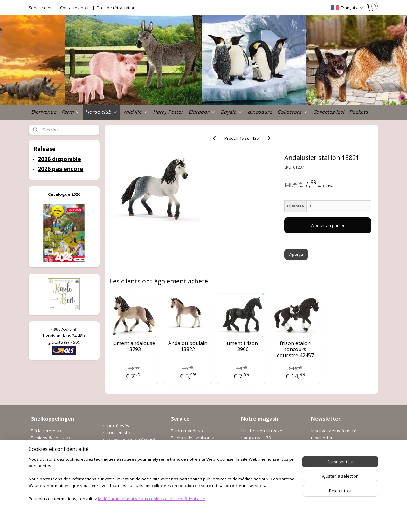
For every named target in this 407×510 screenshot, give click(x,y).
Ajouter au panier (328, 225)
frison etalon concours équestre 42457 (295, 349)
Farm (70, 111)
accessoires (47, 466)
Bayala (232, 111)
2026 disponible (59, 159)
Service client (41, 7)
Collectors (292, 111)
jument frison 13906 (241, 346)
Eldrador (202, 111)
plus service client (192, 466)
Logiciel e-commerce (218, 498)
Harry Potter (168, 111)
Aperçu (296, 254)
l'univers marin (49, 452)
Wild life (135, 111)
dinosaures (46, 459)
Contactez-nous (75, 7)
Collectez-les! (328, 111)
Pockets (358, 111)
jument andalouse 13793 (133, 346)
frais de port (186, 452)
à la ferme (44, 431)
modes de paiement (195, 445)
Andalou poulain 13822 (187, 346)
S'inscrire (325, 452)
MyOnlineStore (274, 498)
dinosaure (260, 111)
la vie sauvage (48, 445)
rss (193, 498)
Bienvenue (43, 111)
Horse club (101, 111)
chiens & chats (49, 438)
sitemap (180, 498)
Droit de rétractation (116, 7)
